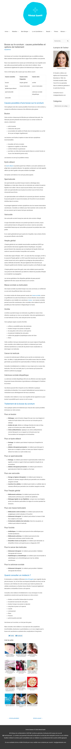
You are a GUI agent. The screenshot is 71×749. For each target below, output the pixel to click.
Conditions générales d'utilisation (40, 733)
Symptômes (7, 49)
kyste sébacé (9, 165)
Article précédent (13, 718)
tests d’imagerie (29, 579)
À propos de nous (56, 733)
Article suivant (38, 718)
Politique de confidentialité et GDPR (20, 733)
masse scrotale (36, 295)
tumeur (30, 300)
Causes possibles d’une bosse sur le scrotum (25, 103)
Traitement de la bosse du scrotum (20, 403)
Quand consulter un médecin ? (18, 575)
